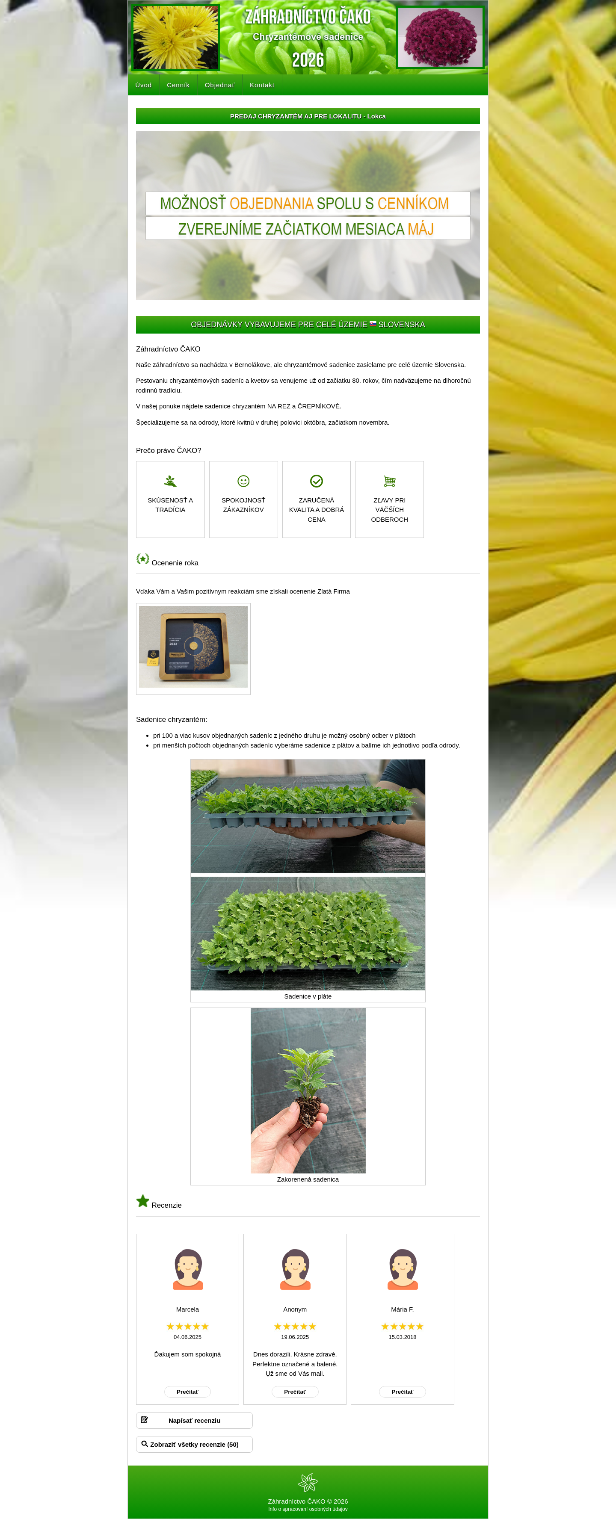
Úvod (143, 85)
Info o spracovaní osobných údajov (307, 1509)
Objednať (220, 85)
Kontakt (262, 85)
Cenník (178, 85)
